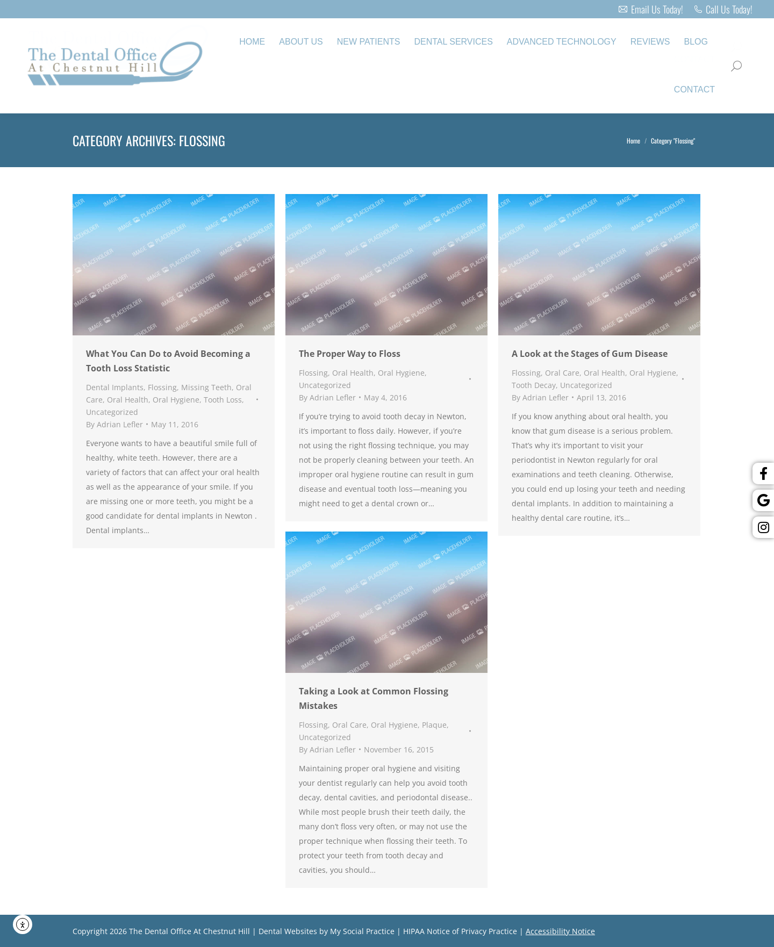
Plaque (434, 725)
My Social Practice (361, 931)
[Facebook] (763, 473)
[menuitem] (252, 41)
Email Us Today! (651, 9)
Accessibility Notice (560, 931)
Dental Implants (115, 387)
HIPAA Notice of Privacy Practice (460, 931)
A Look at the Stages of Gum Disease (590, 354)
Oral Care (562, 373)
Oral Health (127, 399)
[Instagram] (763, 527)
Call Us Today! (723, 9)
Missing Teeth (206, 387)
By (114, 424)
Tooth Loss (223, 399)
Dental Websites (288, 931)
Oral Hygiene (176, 399)
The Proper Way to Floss (349, 354)
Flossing (162, 387)
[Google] (763, 500)
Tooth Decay (534, 385)
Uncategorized (112, 412)
